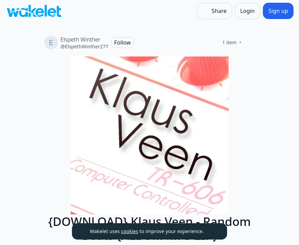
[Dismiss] (213, 231)
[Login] (247, 11)
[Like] (249, 42)
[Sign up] (278, 11)
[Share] (214, 11)
